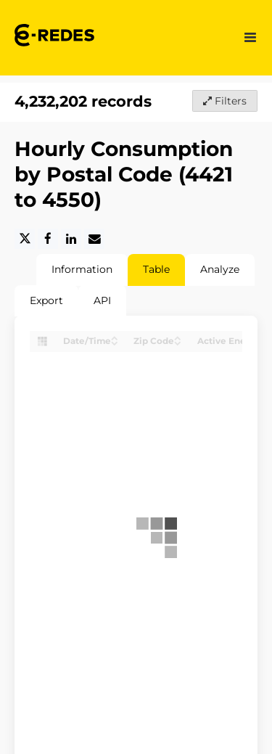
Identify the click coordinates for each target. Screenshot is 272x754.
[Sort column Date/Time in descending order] (114, 342)
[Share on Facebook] (48, 239)
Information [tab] (81, 269)
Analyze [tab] (219, 269)
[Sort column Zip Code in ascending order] (177, 337)
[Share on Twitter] (25, 239)
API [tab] (102, 300)
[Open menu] (250, 37)
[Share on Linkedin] (71, 239)
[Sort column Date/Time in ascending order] (114, 337)
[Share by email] (94, 239)
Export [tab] (46, 300)
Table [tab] (156, 269)
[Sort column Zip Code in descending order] (177, 342)
